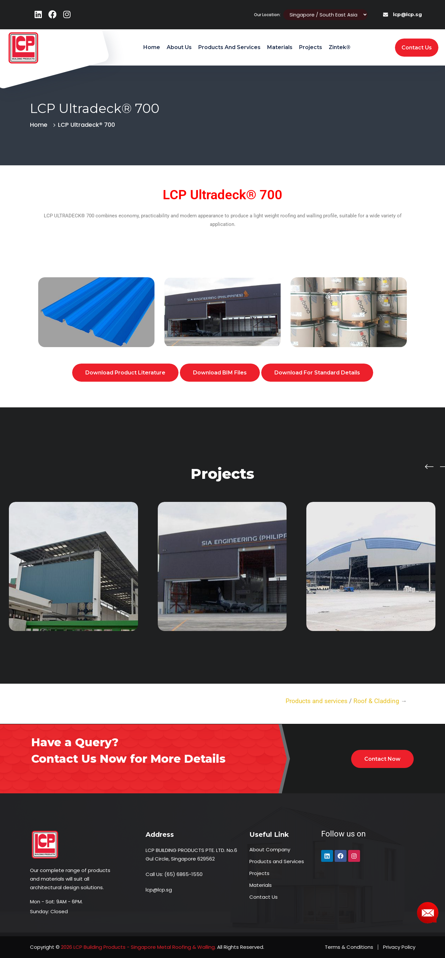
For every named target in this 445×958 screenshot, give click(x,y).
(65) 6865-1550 (183, 874)
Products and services (317, 701)
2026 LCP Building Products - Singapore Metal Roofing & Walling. (138, 947)
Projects (310, 47)
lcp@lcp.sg (407, 14)
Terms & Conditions (349, 947)
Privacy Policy (399, 947)
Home (151, 47)
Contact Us (263, 896)
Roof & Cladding (377, 701)
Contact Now (382, 759)
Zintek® (339, 47)
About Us (179, 47)
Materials (279, 47)
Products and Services (229, 47)
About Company (269, 849)
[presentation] (429, 466)
